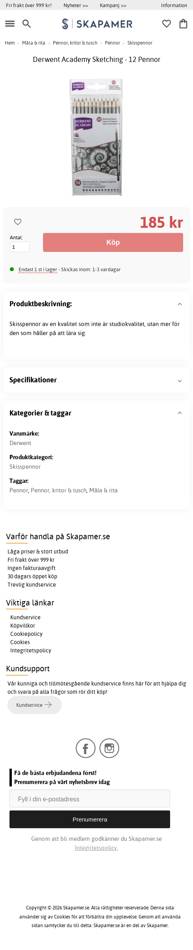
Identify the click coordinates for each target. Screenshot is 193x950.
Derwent (20, 443)
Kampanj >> (113, 5)
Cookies (20, 642)
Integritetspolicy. (96, 847)
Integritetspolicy (30, 650)
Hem (10, 43)
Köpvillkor (22, 625)
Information (174, 5)
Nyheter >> (76, 5)
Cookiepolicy (26, 633)
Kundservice (25, 617)
